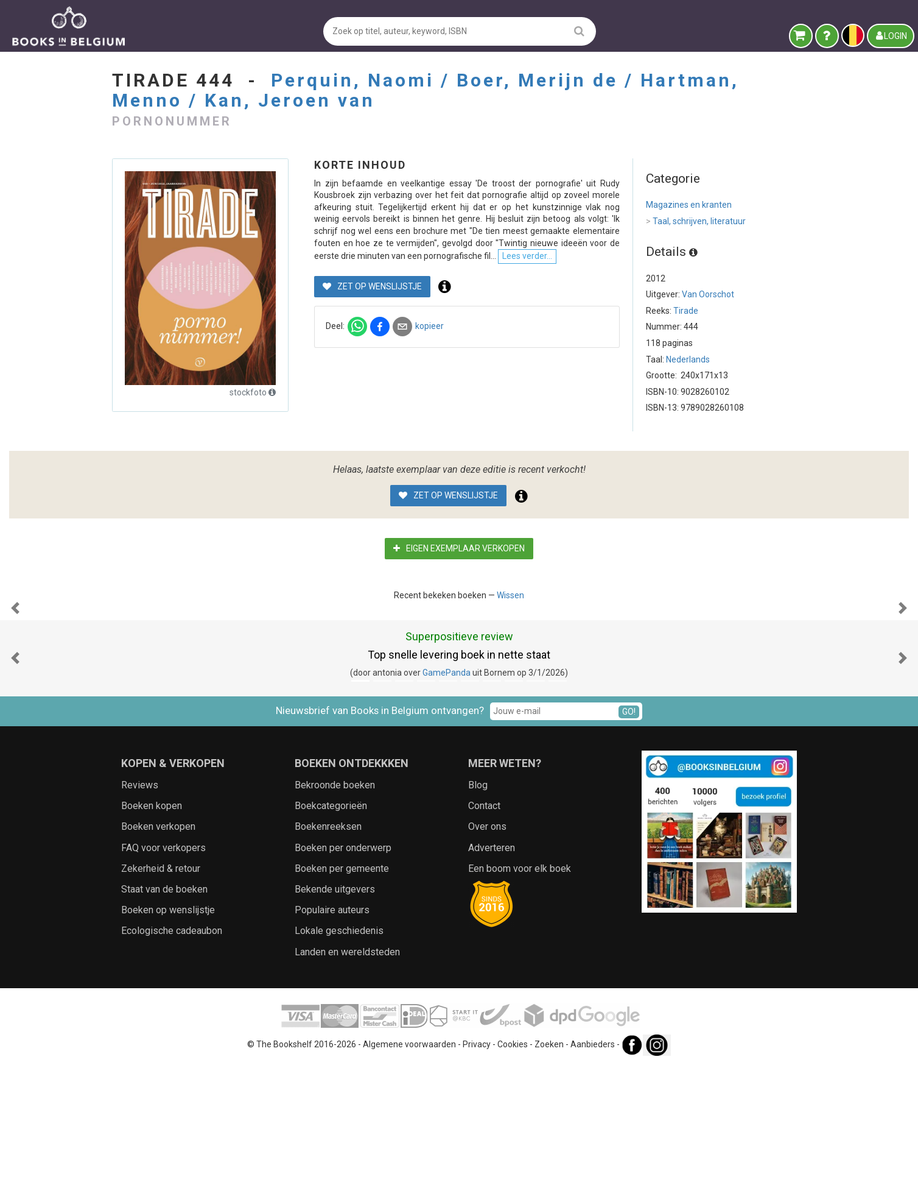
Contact (484, 940)
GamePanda (446, 807)
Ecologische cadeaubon (171, 1064)
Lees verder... (343, 351)
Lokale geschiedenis (339, 1064)
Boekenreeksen (328, 960)
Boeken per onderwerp (343, 981)
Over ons (487, 960)
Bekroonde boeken (335, 919)
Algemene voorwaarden (409, 1178)
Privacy (477, 1178)
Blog (478, 919)
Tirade (685, 311)
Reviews (139, 919)
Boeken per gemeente (342, 1002)
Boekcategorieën (331, 940)
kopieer (429, 421)
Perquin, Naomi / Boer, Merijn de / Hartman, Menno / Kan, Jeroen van (425, 90)
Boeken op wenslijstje (168, 1044)
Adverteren (491, 981)
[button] (15, 680)
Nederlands (688, 359)
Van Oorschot (708, 294)
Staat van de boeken (164, 1023)
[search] (579, 31)
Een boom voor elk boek (519, 1002)
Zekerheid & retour (160, 1002)
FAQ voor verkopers (163, 981)
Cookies (512, 1178)
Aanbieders (592, 1178)
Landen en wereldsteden (347, 1085)
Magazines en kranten (689, 205)
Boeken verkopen (158, 960)
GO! (629, 845)
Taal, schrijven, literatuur (696, 222)
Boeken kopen (151, 940)
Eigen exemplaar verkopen (459, 560)
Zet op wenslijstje (372, 382)
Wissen (510, 607)
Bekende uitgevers (335, 1023)
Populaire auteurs (332, 1044)
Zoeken (549, 1178)
